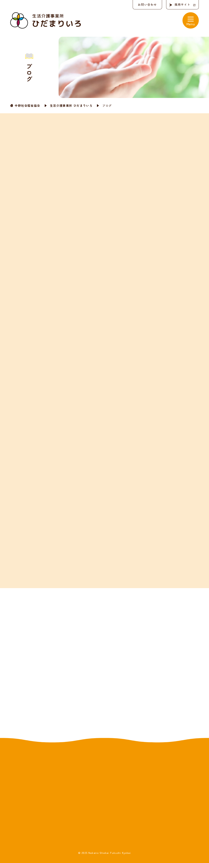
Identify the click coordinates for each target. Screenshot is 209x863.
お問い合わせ (147, 4)
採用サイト (182, 4)
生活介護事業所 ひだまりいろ (71, 105)
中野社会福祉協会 (27, 105)
